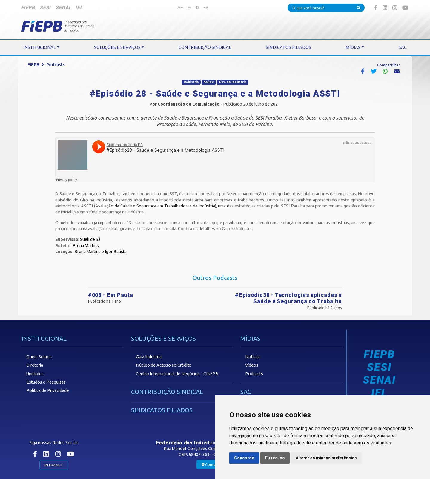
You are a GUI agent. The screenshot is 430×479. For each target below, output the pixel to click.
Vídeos (251, 365)
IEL (79, 7)
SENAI (63, 7)
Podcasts (55, 64)
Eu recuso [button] (275, 457)
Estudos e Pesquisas (46, 382)
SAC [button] (403, 47)
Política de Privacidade (47, 390)
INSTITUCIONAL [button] (39, 47)
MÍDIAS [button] (353, 47)
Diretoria (34, 365)
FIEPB (28, 7)
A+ (180, 7)
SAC (245, 391)
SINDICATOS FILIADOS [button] (288, 47)
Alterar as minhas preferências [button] (326, 457)
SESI (45, 7)
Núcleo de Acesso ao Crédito (163, 365)
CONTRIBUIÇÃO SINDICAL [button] (205, 47)
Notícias (253, 356)
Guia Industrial (149, 356)
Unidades (35, 373)
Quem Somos (39, 356)
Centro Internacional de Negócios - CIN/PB (177, 373)
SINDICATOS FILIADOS (162, 410)
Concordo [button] (244, 457)
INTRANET (53, 465)
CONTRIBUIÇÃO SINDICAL (167, 391)
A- (189, 7)
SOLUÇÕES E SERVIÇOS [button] (117, 47)
